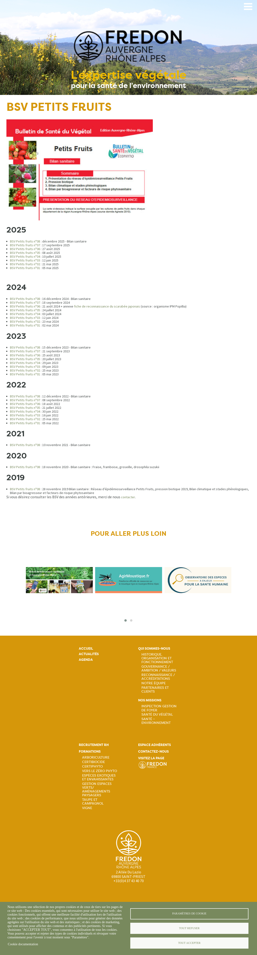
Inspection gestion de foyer (159, 708)
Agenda (86, 659)
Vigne (87, 808)
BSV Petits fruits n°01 (25, 268)
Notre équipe (153, 683)
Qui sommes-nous (154, 648)
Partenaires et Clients (155, 689)
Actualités (89, 654)
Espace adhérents (154, 745)
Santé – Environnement (156, 721)
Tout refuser (189, 928)
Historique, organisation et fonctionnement (157, 658)
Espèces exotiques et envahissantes (99, 777)
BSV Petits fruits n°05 (25, 253)
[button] (125, 620)
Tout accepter (189, 943)
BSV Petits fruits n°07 (25, 245)
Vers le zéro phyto (99, 771)
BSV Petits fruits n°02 (25, 264)
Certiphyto (92, 766)
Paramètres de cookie (189, 913)
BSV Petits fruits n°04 (25, 256)
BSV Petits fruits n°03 (25, 260)
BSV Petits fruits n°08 (25, 241)
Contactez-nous (153, 751)
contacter (128, 497)
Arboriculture (95, 757)
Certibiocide (93, 762)
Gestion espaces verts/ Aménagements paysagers (97, 789)
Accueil (86, 648)
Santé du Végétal (157, 714)
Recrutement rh (94, 745)
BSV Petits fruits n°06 (25, 249)
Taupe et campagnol (92, 801)
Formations (90, 751)
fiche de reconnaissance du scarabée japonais (107, 306)
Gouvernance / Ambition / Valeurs (158, 668)
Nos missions (149, 700)
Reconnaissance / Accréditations (158, 677)
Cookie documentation (23, 944)
